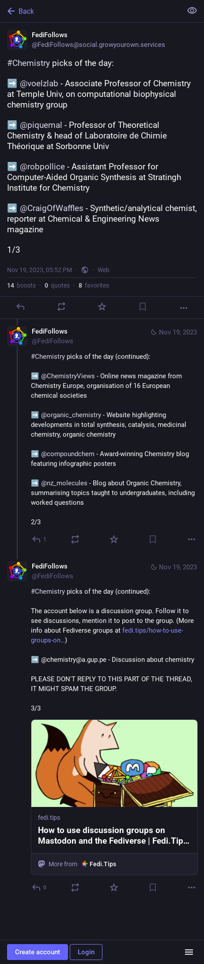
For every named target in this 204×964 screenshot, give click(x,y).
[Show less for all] (192, 10)
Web (104, 269)
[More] (183, 308)
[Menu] (189, 952)
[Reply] (20, 306)
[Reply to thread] (39, 539)
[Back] (90, 11)
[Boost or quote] (61, 306)
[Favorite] (102, 306)
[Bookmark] (142, 306)
